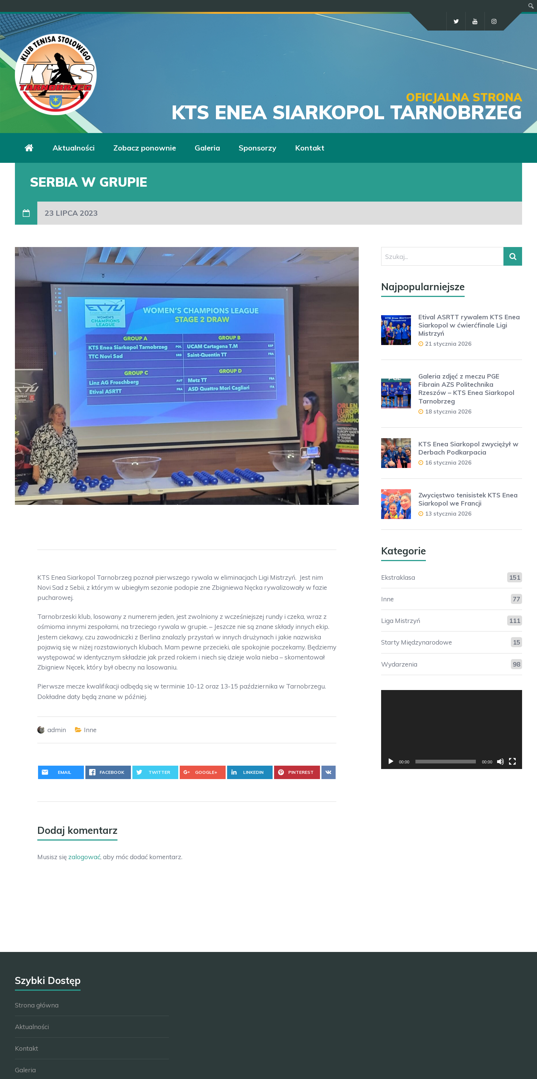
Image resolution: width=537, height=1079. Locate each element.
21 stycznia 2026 (448, 343)
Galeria (207, 147)
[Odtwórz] (391, 761)
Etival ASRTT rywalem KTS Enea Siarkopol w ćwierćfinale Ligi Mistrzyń (469, 325)
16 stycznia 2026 (448, 462)
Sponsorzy (257, 147)
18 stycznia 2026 (448, 411)
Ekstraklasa (398, 577)
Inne (90, 730)
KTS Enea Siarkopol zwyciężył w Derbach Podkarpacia (468, 448)
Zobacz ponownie (144, 147)
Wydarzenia (399, 664)
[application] (451, 729)
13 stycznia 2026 (448, 513)
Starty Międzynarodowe (416, 642)
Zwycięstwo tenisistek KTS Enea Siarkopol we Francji (468, 499)
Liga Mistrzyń (400, 620)
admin (56, 730)
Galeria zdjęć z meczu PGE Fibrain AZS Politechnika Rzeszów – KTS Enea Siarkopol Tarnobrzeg (466, 388)
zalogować (84, 857)
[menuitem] (531, 6)
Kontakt (309, 147)
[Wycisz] (500, 761)
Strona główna (37, 1005)
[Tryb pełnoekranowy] (512, 761)
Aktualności (74, 147)
